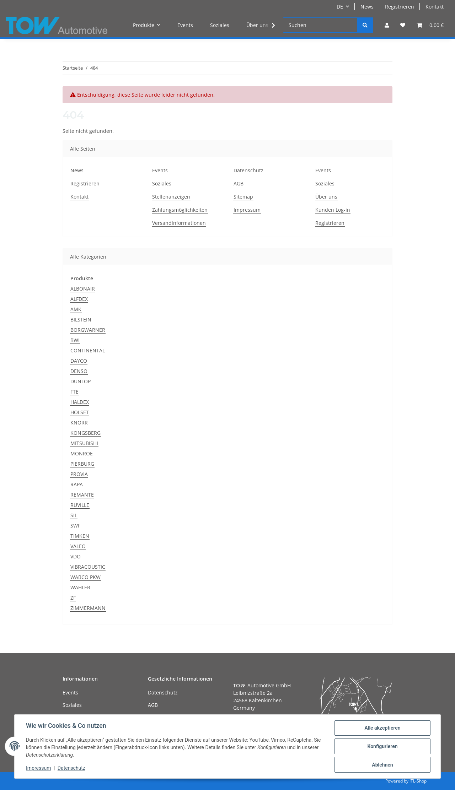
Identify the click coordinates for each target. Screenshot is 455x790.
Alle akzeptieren (382, 728)
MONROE (81, 453)
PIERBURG (82, 463)
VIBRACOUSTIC (87, 566)
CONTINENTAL (87, 350)
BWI (75, 340)
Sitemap (243, 196)
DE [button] (340, 6)
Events (185, 25)
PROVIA (79, 474)
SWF (75, 525)
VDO (75, 556)
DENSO (78, 371)
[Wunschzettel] (403, 25)
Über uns (257, 25)
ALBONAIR (82, 288)
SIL (73, 515)
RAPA (76, 484)
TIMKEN (79, 535)
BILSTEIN (80, 319)
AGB (238, 183)
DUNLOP (80, 381)
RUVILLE (79, 505)
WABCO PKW (85, 577)
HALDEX (79, 402)
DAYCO (78, 360)
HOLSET (79, 412)
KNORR (79, 422)
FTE (74, 391)
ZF (73, 597)
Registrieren (399, 6)
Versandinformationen (179, 223)
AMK (75, 309)
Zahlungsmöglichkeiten (180, 209)
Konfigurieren (382, 746)
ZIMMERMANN (88, 608)
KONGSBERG (85, 432)
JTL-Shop (418, 781)
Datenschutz (248, 170)
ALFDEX (79, 299)
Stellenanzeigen (171, 196)
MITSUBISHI (84, 443)
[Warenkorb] (430, 25)
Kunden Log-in (332, 209)
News (367, 6)
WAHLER (80, 587)
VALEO (78, 546)
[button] (387, 25)
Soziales (219, 25)
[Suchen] (320, 25)
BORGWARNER (87, 329)
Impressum (247, 209)
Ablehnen (382, 765)
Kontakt (434, 6)
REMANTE (82, 494)
